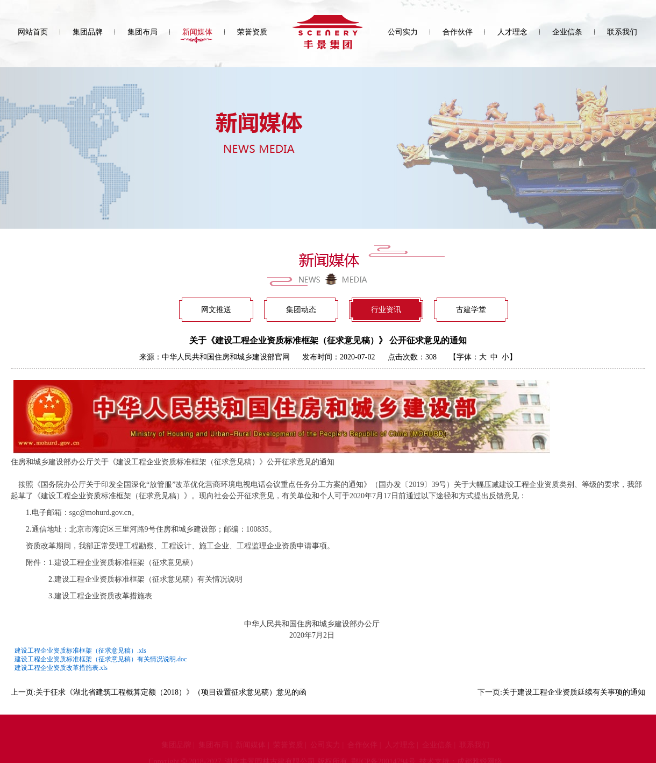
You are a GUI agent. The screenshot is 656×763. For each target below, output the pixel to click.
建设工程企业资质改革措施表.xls (61, 668)
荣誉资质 (252, 32)
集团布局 (142, 32)
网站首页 (33, 32)
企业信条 (567, 32)
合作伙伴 (458, 32)
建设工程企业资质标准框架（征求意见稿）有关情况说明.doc (101, 659)
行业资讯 (386, 310)
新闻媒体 (197, 32)
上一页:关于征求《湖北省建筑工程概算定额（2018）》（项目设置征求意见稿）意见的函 (158, 692)
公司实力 (403, 32)
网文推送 (216, 310)
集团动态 (301, 310)
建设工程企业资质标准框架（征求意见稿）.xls (80, 650)
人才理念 (512, 32)
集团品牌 (88, 32)
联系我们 (622, 32)
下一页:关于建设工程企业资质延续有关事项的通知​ (561, 692)
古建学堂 (471, 310)
